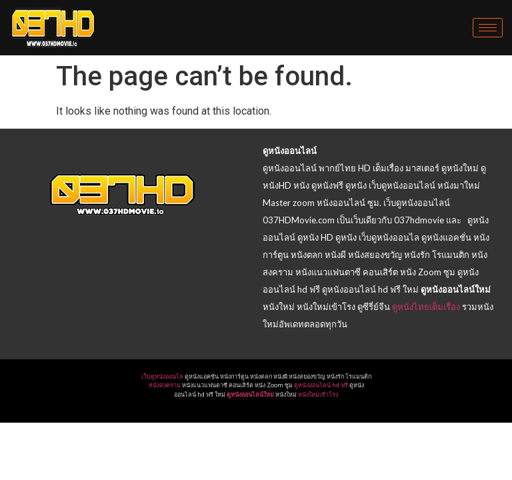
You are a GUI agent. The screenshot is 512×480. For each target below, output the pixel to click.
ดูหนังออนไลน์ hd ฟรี (321, 385)
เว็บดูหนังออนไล (162, 376)
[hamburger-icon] (488, 27)
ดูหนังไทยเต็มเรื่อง (426, 306)
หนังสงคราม (165, 385)
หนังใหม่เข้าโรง (318, 394)
